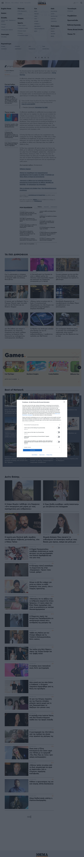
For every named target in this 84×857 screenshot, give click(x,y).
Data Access (41, 454)
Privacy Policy (49, 454)
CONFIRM (32, 450)
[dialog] (42, 428)
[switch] (58, 428)
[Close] (64, 402)
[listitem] (42, 425)
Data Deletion (34, 454)
